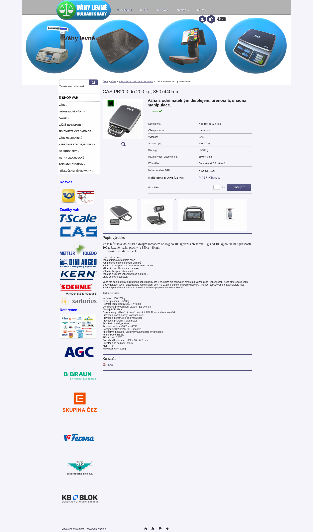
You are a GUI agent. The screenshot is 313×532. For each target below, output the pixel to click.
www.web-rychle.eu (97, 529)
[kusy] (216, 187)
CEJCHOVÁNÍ (124, 10)
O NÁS (144, 10)
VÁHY (113, 81)
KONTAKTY (182, 10)
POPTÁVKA (162, 10)
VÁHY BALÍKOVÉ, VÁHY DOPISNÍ (136, 81)
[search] (93, 82)
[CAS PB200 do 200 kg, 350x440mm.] (123, 123)
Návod (108, 364)
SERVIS (201, 10)
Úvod (105, 81)
